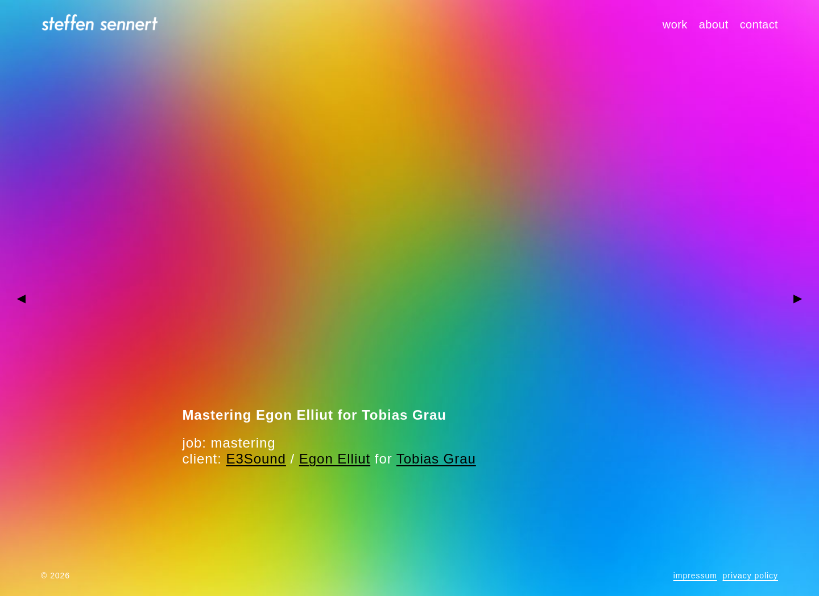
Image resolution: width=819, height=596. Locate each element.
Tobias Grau (436, 458)
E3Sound (256, 458)
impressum (695, 575)
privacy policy (750, 575)
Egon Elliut (334, 458)
